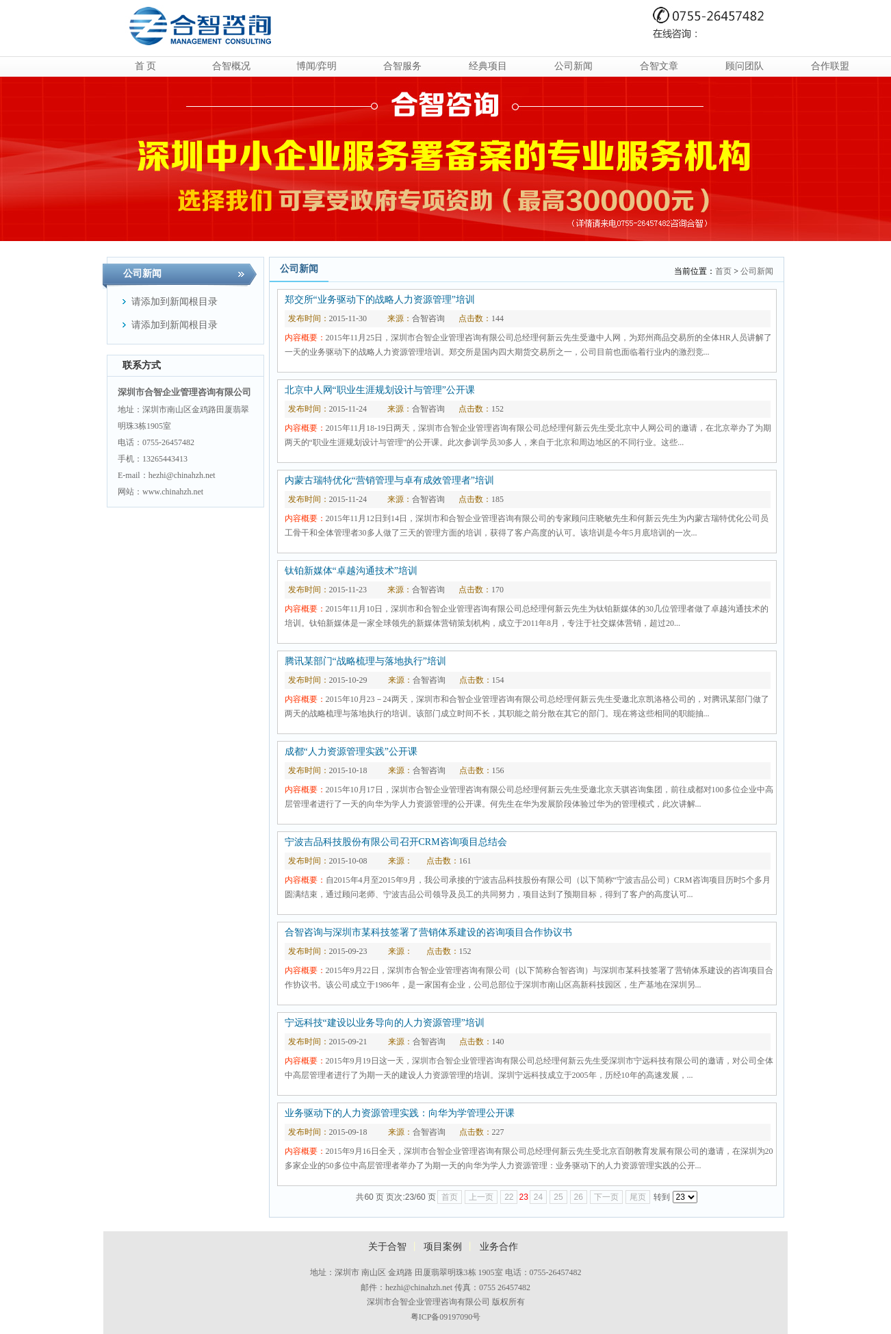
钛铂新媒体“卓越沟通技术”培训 (351, 571)
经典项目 (488, 66)
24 (538, 1197)
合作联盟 (830, 66)
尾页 (638, 1197)
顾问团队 (744, 66)
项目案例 (443, 1247)
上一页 (481, 1197)
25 (558, 1197)
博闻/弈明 (316, 66)
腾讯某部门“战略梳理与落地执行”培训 (365, 661)
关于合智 (387, 1247)
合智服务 (402, 66)
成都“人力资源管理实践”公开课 (351, 751)
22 (508, 1197)
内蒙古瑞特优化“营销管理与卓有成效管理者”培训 (389, 480)
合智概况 (231, 66)
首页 (723, 271)
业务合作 (499, 1247)
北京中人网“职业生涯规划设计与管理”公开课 (380, 390)
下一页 (606, 1197)
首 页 (146, 66)
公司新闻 (573, 66)
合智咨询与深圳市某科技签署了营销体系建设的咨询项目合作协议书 (428, 932)
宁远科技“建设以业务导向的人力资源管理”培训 (385, 1023)
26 (578, 1197)
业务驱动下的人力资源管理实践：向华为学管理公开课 (400, 1113)
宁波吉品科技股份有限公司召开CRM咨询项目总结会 (396, 842)
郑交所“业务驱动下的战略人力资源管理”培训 (380, 299)
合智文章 (659, 66)
